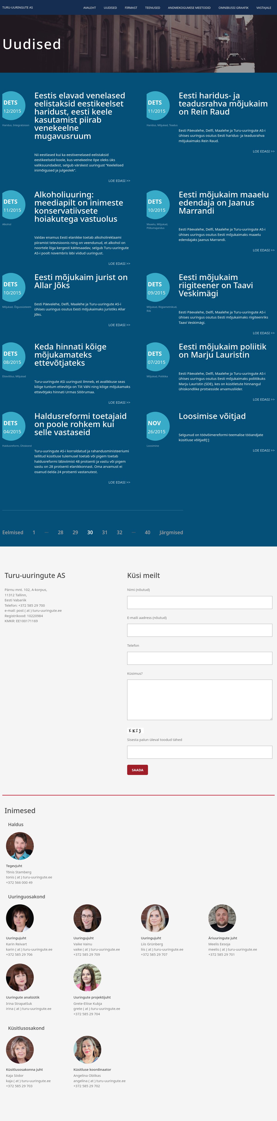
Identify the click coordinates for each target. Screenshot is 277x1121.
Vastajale (263, 8)
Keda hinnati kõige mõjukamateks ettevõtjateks (70, 354)
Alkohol (6, 224)
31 (105, 532)
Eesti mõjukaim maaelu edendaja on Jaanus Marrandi (224, 202)
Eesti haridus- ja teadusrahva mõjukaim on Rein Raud (223, 103)
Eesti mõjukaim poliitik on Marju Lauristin (223, 350)
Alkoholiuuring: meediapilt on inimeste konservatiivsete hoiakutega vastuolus (78, 206)
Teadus (173, 125)
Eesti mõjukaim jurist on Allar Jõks (81, 281)
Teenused (152, 8)
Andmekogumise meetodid (189, 8)
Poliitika (163, 376)
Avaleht (89, 8)
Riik (149, 310)
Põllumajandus (155, 228)
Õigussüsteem (22, 307)
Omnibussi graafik (234, 8)
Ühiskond (26, 445)
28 (60, 532)
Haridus (7, 125)
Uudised (110, 8)
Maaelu (151, 224)
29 (75, 532)
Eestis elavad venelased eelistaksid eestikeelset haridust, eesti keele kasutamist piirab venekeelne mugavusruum (79, 115)
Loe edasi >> (119, 180)
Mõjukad (162, 125)
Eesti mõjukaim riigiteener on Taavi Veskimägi (216, 285)
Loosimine (153, 445)
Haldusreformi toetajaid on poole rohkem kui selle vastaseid (80, 423)
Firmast (131, 8)
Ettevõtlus (8, 376)
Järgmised (171, 532)
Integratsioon (21, 125)
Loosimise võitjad (212, 415)
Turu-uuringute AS (17, 7)
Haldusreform (10, 445)
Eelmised (12, 532)
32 (119, 532)
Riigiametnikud (167, 307)
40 (147, 532)
